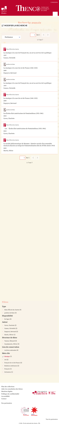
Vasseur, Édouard (9, 341)
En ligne (6, 319)
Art (5, 359)
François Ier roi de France (12, 363)
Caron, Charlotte (9, 325)
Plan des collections (7, 387)
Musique (7, 356)
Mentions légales (6, 391)
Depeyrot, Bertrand (10, 331)
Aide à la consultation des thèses (12, 389)
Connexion (54, 2)
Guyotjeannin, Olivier (10, 344)
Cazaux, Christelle (9, 328)
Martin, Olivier (8, 335)
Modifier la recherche (15, 25)
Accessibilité (5, 396)
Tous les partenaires (52, 419)
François (7, 369)
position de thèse (9, 313)
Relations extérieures (10, 366)
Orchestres (7, 372)
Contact (3, 399)
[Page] (33, 35)
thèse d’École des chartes (11, 310)
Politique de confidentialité (10, 394)
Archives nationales (10, 350)
